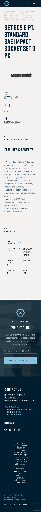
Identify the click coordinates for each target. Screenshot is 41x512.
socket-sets (22, 13)
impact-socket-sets (11, 15)
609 (19, 242)
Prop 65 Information (13, 495)
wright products (10, 11)
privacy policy (11, 497)
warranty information (14, 500)
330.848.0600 (12, 406)
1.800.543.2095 (12, 414)
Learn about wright (18, 360)
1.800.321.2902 (25, 409)
